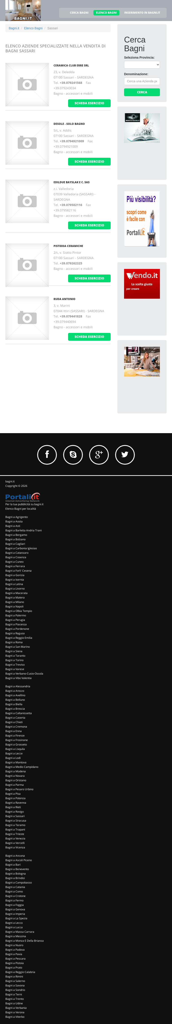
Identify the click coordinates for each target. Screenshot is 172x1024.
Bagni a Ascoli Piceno (18, 860)
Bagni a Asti (12, 526)
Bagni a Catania (15, 887)
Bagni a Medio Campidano (21, 767)
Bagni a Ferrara (15, 566)
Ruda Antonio (64, 299)
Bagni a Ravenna (15, 803)
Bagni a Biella (13, 704)
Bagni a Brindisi (15, 878)
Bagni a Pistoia (14, 963)
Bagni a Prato (13, 967)
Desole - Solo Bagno (69, 124)
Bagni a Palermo (15, 615)
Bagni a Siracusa (15, 820)
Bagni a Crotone (15, 896)
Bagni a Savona (15, 985)
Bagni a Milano (14, 602)
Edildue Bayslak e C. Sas (72, 182)
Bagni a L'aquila (15, 749)
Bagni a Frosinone (16, 740)
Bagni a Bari (13, 864)
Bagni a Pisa (13, 794)
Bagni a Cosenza (15, 557)
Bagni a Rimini (14, 976)
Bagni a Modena (15, 771)
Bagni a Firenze (15, 735)
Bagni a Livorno (15, 588)
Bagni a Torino (14, 660)
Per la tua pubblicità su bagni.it (24, 504)
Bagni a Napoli (14, 606)
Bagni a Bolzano (15, 539)
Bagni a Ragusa (15, 633)
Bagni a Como (14, 891)
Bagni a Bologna (15, 873)
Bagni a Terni (13, 994)
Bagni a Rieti (13, 807)
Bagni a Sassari (15, 816)
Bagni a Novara (15, 776)
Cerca (142, 92)
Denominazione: (136, 74)
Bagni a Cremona (16, 726)
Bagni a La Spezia (16, 918)
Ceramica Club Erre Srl (71, 65)
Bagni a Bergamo (16, 535)
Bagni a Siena (13, 651)
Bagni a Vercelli (15, 843)
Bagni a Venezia (15, 838)
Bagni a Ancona (15, 856)
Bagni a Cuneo (14, 562)
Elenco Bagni (33, 28)
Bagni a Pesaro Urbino (19, 789)
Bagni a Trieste (14, 834)
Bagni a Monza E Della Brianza (24, 941)
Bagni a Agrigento (16, 517)
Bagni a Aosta (14, 521)
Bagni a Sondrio (15, 990)
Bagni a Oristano (15, 780)
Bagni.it (14, 28)
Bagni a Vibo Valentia (18, 678)
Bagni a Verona (14, 1012)
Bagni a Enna (13, 731)
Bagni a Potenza (15, 798)
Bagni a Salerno (15, 981)
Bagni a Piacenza (16, 624)
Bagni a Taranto (15, 656)
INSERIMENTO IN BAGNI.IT (142, 13)
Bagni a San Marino (17, 647)
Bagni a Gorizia (14, 575)
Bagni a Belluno (15, 700)
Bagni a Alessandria (17, 686)
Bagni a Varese (14, 669)
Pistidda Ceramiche (68, 246)
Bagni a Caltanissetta (18, 713)
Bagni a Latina (14, 584)
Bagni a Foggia (14, 905)
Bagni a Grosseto (16, 744)
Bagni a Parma (14, 785)
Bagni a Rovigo (14, 811)
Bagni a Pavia (13, 954)
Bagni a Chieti (14, 722)
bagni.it (10, 481)
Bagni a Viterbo (14, 1017)
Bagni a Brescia (15, 709)
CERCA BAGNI (79, 13)
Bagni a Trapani (15, 829)
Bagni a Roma (14, 642)
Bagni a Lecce (14, 753)
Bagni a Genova (15, 909)
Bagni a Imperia (15, 914)
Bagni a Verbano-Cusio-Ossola (24, 673)
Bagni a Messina (15, 936)
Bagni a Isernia (14, 579)
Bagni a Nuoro (14, 945)
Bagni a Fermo (14, 900)
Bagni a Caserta (15, 718)
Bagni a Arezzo (14, 691)
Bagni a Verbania (16, 1008)
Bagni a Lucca (14, 927)
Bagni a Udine (14, 1003)
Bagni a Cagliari (15, 544)
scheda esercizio (89, 103)
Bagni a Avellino (15, 695)
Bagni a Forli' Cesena (18, 571)
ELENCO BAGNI (106, 13)
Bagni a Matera (15, 597)
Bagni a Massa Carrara (19, 932)
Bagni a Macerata (16, 593)
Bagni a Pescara (15, 958)
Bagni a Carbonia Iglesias (21, 548)
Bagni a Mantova (15, 762)
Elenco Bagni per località (20, 509)
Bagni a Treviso (15, 664)
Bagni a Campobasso (18, 882)
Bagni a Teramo (15, 825)
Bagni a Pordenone (17, 629)
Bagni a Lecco (14, 923)
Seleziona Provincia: (139, 57)
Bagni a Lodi (13, 758)
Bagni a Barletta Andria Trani (23, 530)
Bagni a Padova (15, 950)
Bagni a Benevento (17, 869)
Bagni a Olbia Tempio (18, 611)
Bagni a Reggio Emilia (18, 638)
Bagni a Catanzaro (16, 553)
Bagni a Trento (14, 999)
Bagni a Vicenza (15, 847)
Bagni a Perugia (15, 620)
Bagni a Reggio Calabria (20, 972)
